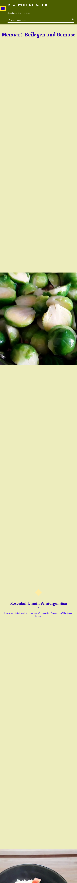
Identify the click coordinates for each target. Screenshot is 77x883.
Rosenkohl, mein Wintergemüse (38, 603)
